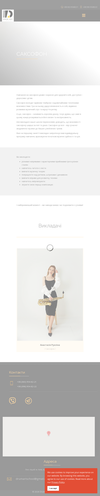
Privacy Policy (58, 482)
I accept (53, 488)
